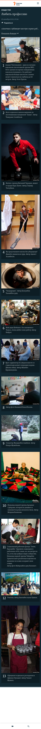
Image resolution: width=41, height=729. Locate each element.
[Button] (7, 23)
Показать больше (10, 33)
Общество (6, 10)
